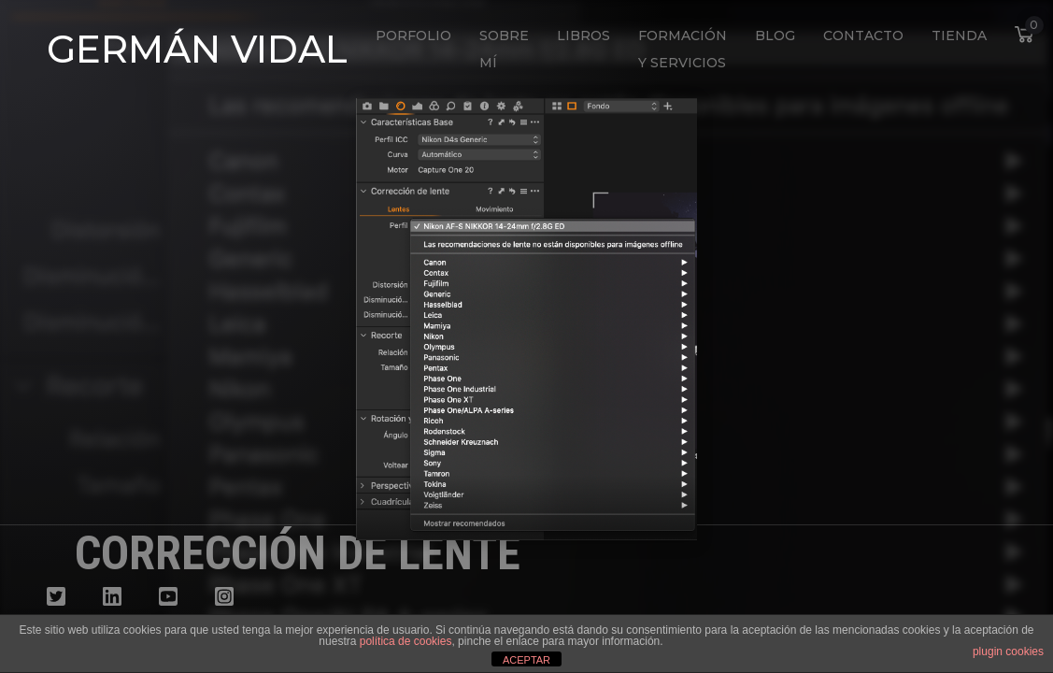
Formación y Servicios (682, 49)
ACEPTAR (526, 660)
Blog (775, 35)
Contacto (863, 35)
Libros (583, 35)
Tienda (959, 35)
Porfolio (413, 35)
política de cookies (406, 641)
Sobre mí (504, 49)
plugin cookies (1008, 651)
